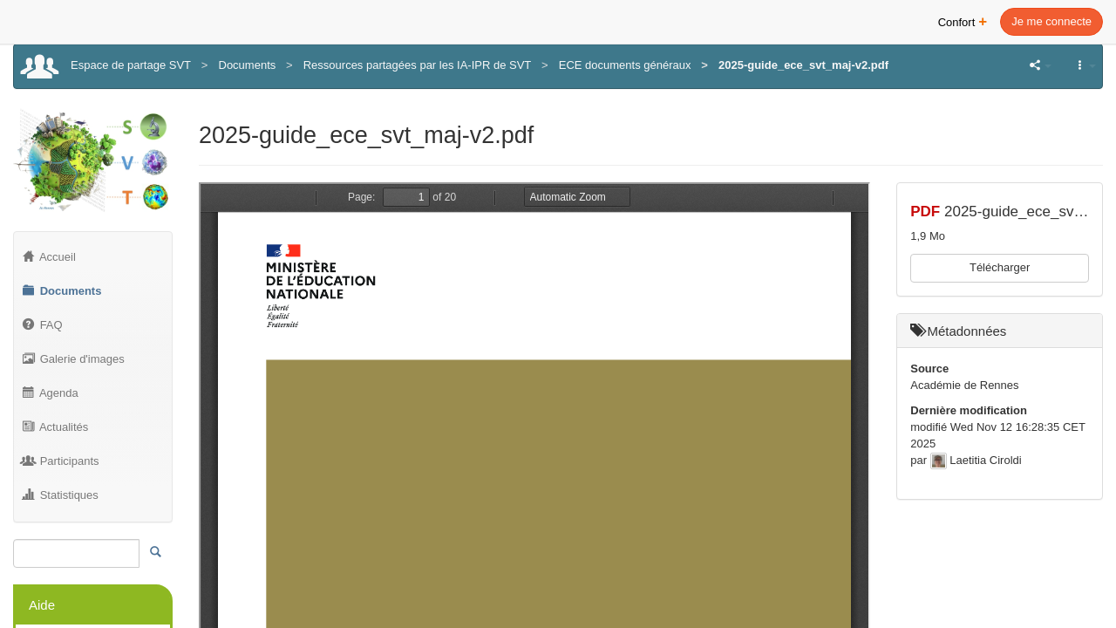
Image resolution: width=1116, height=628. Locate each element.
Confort (963, 20)
